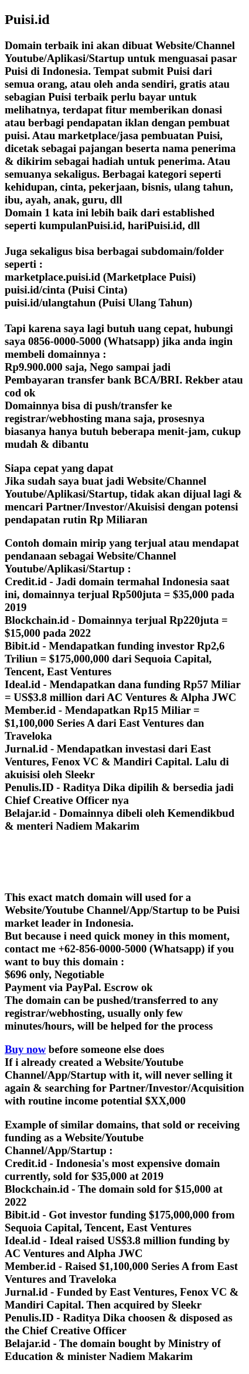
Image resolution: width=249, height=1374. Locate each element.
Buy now (25, 1049)
